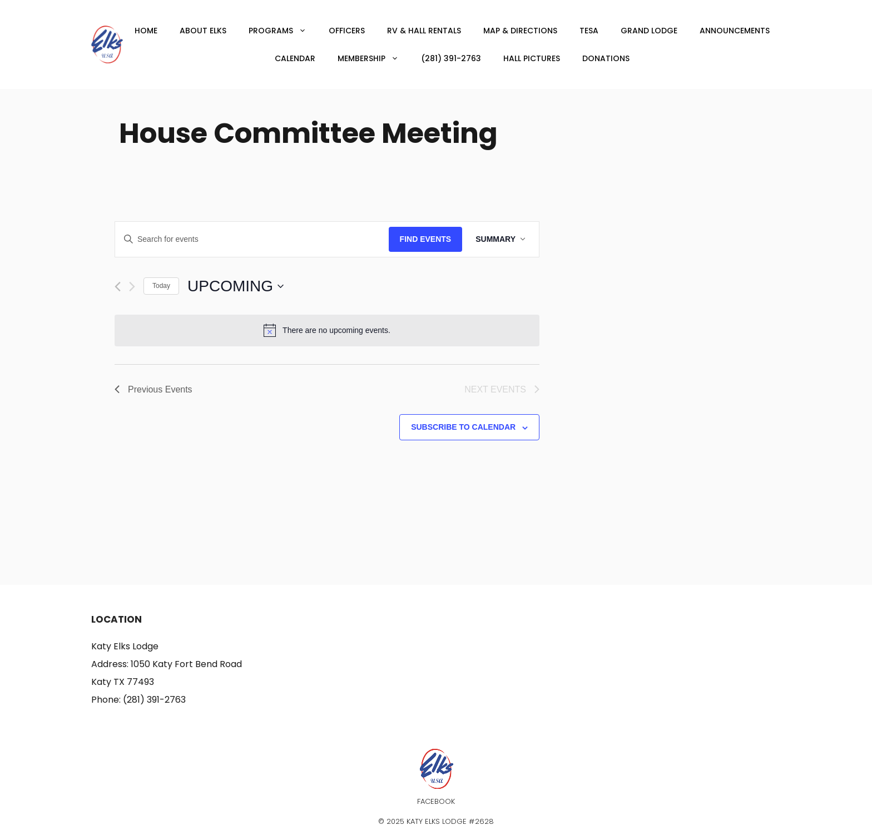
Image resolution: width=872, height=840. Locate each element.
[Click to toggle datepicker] (235, 286)
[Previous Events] (118, 286)
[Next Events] (132, 286)
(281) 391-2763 (451, 58)
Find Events (426, 239)
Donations (606, 58)
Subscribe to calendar (463, 427)
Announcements (735, 30)
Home (146, 30)
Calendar (295, 58)
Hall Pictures (531, 58)
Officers (347, 30)
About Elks (203, 30)
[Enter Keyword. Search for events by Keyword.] (252, 239)
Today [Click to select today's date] (161, 286)
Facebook (436, 801)
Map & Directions (520, 30)
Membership (374, 58)
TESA (588, 30)
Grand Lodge (649, 30)
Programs (283, 30)
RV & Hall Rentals (424, 30)
